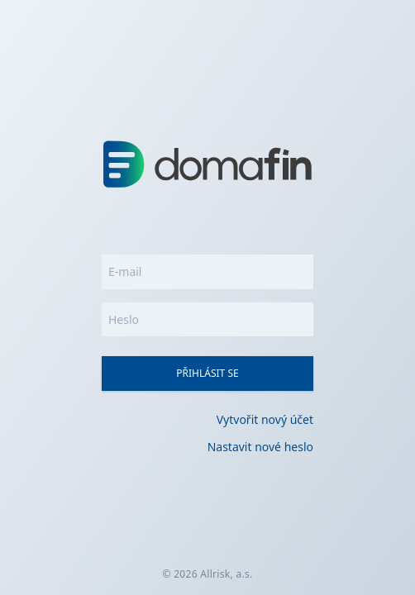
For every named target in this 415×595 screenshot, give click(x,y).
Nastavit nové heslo (260, 447)
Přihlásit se (207, 373)
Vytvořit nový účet (265, 419)
